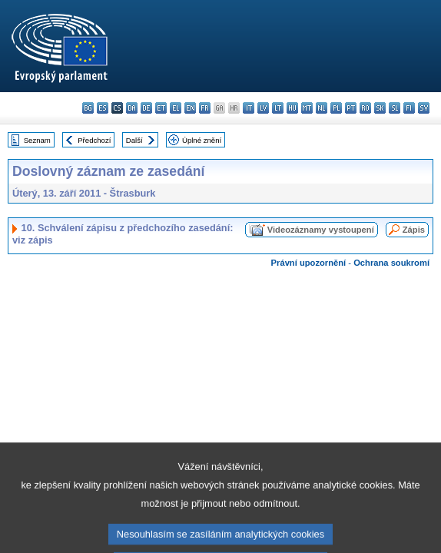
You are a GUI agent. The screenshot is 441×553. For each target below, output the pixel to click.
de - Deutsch (146, 108)
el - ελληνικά (175, 108)
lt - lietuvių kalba (278, 108)
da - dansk (132, 108)
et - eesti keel (161, 108)
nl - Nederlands (321, 108)
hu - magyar (292, 108)
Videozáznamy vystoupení (320, 229)
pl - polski (336, 108)
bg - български (88, 108)
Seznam (37, 140)
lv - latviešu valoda (263, 108)
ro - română (365, 108)
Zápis (414, 229)
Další (134, 140)
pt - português (350, 108)
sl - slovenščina (394, 108)
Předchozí (94, 140)
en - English (190, 108)
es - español (102, 108)
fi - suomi (409, 108)
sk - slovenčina (380, 108)
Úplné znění (201, 140)
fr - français (205, 108)
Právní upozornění (308, 262)
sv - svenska (423, 108)
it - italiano (248, 108)
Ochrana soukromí (391, 262)
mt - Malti (307, 108)
